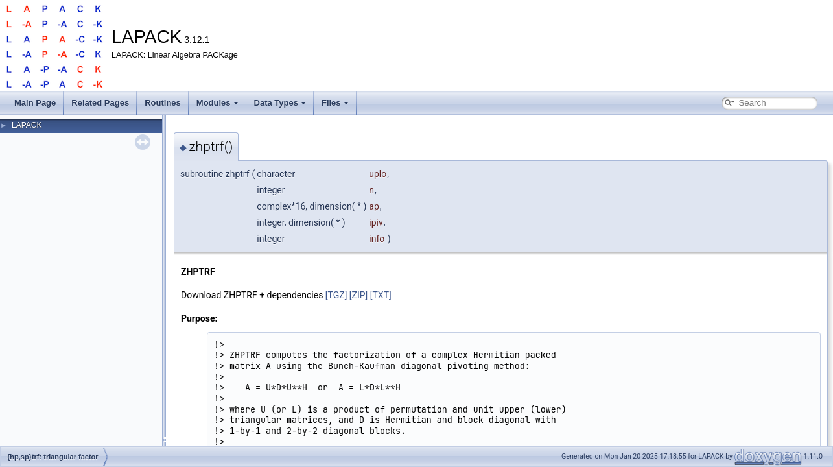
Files (335, 103)
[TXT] (381, 295)
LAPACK (26, 125)
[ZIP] (358, 295)
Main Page (35, 103)
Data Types (280, 103)
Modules (217, 103)
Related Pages (100, 103)
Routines (163, 103)
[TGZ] (336, 295)
